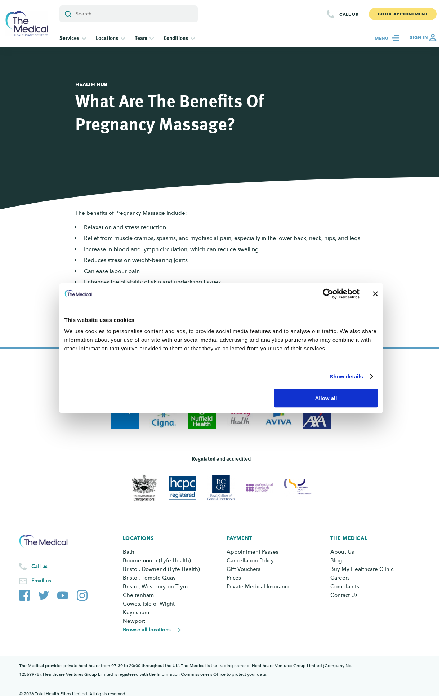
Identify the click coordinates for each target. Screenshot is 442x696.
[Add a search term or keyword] (128, 13)
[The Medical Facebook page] (24, 594)
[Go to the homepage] (27, 23)
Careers (340, 578)
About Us (342, 552)
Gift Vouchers (243, 569)
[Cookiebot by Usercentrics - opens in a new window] (328, 293)
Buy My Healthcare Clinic (361, 569)
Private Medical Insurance (259, 586)
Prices (234, 578)
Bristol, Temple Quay (149, 578)
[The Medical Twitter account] (43, 594)
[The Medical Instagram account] (82, 594)
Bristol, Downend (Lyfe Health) (161, 569)
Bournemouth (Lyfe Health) (157, 560)
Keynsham (136, 612)
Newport (134, 621)
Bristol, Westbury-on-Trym (155, 586)
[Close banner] (375, 293)
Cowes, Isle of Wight (149, 603)
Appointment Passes (252, 552)
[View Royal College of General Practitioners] (221, 487)
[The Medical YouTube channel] (62, 594)
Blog (336, 560)
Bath (128, 552)
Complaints (344, 586)
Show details (346, 376)
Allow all (326, 398)
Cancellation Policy (250, 560)
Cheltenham (138, 595)
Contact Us (344, 595)
